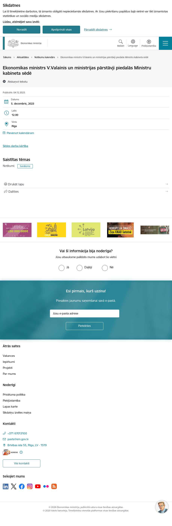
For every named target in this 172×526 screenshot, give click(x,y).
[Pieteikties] (84, 326)
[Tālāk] (163, 229)
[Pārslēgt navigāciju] (165, 43)
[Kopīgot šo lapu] (86, 191)
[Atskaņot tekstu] (18, 81)
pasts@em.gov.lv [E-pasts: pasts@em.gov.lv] (18, 439)
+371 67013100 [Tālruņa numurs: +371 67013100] (17, 433)
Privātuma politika (14, 394)
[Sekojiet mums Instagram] (30, 486)
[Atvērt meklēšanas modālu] (120, 43)
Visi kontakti (21, 463)
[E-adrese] (10, 452)
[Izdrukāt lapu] (86, 184)
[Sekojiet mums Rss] (54, 486)
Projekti (7, 368)
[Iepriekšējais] (8, 229)
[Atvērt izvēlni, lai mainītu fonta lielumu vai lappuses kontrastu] (149, 43)
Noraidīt (22, 29)
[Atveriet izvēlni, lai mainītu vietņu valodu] (133, 43)
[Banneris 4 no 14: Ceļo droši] (86, 229)
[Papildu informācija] (21, 452)
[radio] (64, 267)
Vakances (9, 356)
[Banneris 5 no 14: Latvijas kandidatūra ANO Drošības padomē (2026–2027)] (120, 229)
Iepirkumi (9, 362)
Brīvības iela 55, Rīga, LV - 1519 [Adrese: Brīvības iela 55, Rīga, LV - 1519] (27, 445)
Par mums (9, 374)
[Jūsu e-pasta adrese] (84, 313)
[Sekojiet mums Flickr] (46, 486)
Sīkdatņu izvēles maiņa (17, 412)
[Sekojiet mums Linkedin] (5, 486)
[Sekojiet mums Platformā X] (14, 486)
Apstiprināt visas (61, 29)
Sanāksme (25, 166)
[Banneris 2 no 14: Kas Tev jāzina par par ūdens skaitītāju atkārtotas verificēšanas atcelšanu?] (17, 229)
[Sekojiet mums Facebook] (22, 486)
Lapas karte (10, 406)
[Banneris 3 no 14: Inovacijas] (51, 229)
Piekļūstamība (11, 400)
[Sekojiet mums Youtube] (38, 486)
